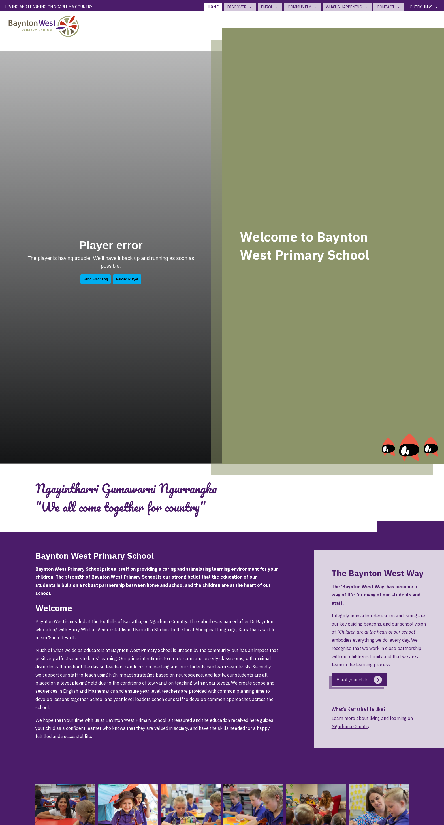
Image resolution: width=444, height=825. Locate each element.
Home (213, 6)
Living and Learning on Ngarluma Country (49, 6)
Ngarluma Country (350, 726)
